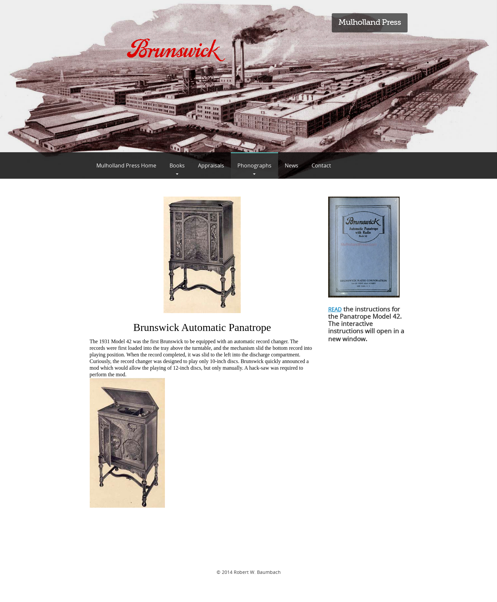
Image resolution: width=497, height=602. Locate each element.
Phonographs (254, 165)
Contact (321, 165)
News (291, 165)
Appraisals (211, 165)
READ (335, 309)
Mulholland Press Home (126, 165)
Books (177, 165)
